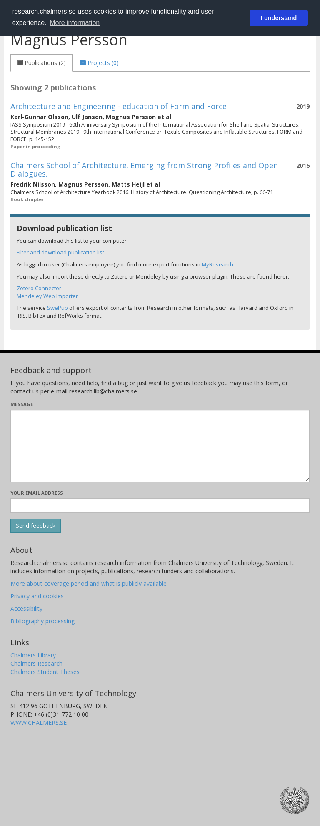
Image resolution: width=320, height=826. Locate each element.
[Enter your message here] (160, 446)
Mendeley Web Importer (47, 296)
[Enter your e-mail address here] (160, 505)
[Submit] (35, 526)
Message (21, 404)
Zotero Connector (39, 288)
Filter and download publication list (60, 252)
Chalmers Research (36, 663)
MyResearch (217, 264)
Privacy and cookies (37, 596)
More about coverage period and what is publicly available (88, 583)
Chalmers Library (33, 655)
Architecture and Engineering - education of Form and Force (118, 106)
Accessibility (26, 608)
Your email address (36, 493)
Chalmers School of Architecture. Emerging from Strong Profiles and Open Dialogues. (144, 169)
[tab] (41, 63)
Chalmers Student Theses (45, 672)
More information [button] (75, 22)
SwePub (57, 307)
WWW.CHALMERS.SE (38, 722)
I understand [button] (279, 18)
